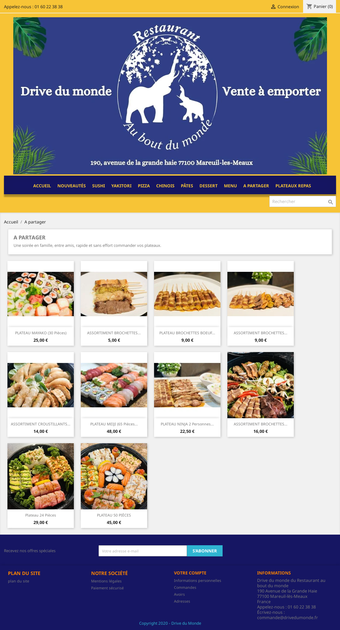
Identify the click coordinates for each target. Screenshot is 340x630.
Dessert (208, 186)
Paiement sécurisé (107, 587)
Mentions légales (106, 581)
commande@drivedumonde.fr (287, 617)
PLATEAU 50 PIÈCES (114, 515)
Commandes (185, 587)
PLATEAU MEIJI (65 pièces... (114, 423)
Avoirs (179, 594)
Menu (230, 186)
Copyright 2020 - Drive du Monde (170, 623)
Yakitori (121, 186)
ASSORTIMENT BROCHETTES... (114, 332)
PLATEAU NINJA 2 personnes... (187, 423)
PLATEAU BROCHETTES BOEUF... (187, 332)
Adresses (182, 601)
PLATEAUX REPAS (293, 186)
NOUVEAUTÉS (71, 186)
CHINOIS (165, 186)
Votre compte (190, 573)
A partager (256, 186)
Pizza (144, 186)
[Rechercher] (302, 201)
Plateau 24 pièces (40, 515)
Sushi (98, 186)
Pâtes (187, 186)
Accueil (42, 186)
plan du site (18, 581)
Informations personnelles (197, 580)
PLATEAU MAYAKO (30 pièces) (40, 332)
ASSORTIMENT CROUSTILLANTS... (40, 423)
